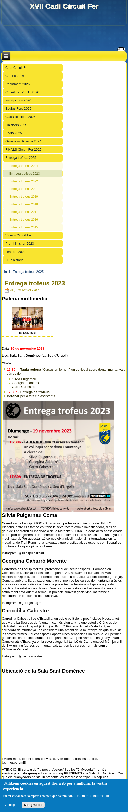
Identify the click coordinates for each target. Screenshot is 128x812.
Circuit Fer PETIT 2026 (22, 92)
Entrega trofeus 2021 (23, 189)
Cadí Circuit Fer (17, 68)
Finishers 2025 (16, 125)
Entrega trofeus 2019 (23, 196)
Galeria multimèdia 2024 (23, 141)
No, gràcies (33, 805)
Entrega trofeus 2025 (20, 158)
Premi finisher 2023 (19, 243)
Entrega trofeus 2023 (24, 173)
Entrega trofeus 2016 (23, 219)
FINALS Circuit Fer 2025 (23, 149)
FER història (14, 260)
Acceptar (12, 805)
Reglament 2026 (17, 84)
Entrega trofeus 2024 (23, 166)
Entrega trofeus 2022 (23, 181)
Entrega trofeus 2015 (23, 227)
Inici (7, 272)
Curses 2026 (14, 76)
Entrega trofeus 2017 (23, 212)
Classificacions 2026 (20, 117)
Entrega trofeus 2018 (23, 204)
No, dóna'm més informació (88, 796)
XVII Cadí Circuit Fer (64, 6)
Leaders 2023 (15, 252)
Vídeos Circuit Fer (18, 235)
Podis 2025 (13, 133)
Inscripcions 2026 (18, 100)
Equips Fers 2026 (18, 108)
